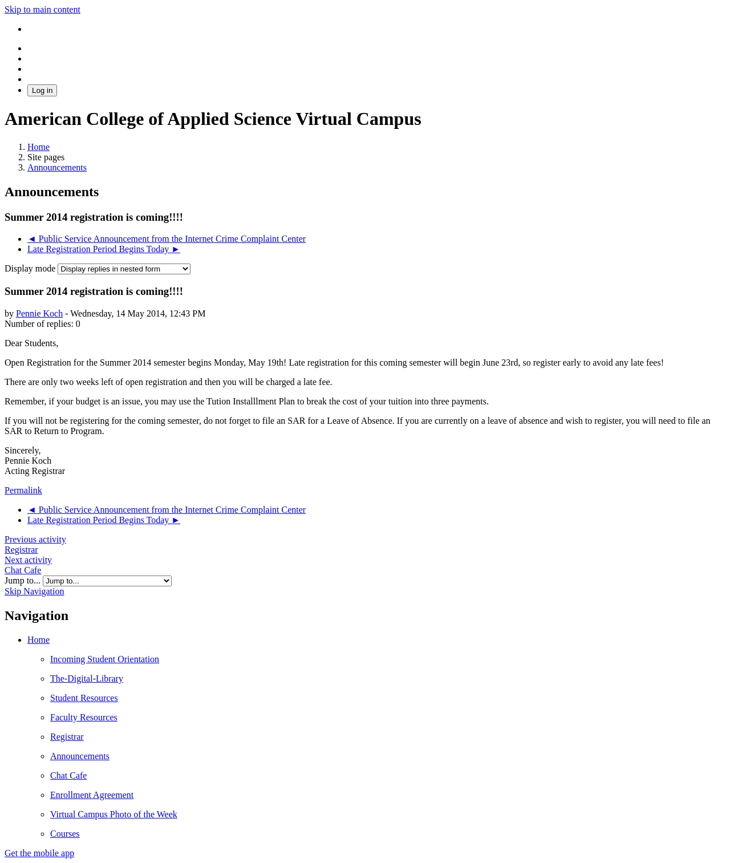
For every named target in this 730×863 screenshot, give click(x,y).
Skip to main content (42, 9)
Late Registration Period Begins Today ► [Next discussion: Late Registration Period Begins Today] (103, 249)
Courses (65, 833)
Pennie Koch (39, 313)
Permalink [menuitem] (23, 490)
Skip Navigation (34, 591)
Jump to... (24, 580)
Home (38, 640)
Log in (42, 90)
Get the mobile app (39, 853)
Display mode (31, 268)
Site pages (45, 157)
